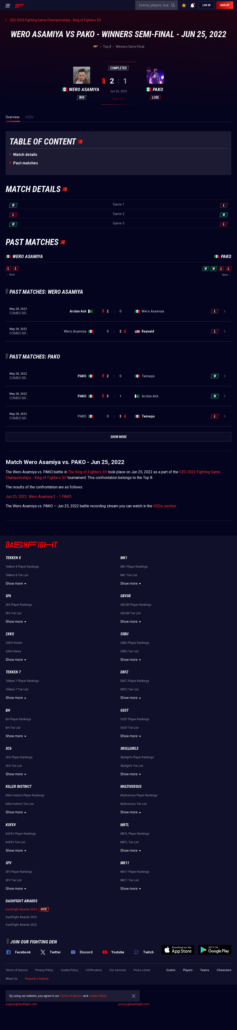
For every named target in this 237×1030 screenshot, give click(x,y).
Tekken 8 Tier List (17, 575)
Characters (224, 970)
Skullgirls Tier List (131, 765)
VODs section (164, 506)
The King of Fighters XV (87, 472)
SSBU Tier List (129, 651)
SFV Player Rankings (19, 871)
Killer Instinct (18, 786)
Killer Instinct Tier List (20, 804)
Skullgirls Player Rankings (137, 757)
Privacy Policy (44, 970)
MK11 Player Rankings (134, 871)
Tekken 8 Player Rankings (22, 566)
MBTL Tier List (129, 842)
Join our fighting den (33, 942)
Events (170, 970)
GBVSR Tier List (130, 613)
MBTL (124, 825)
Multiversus (130, 786)
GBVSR (125, 596)
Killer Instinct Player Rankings (25, 795)
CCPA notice (94, 970)
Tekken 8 (13, 558)
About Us (11, 978)
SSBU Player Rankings (134, 642)
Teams (204, 970)
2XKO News (13, 651)
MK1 (123, 558)
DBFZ (124, 672)
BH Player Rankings (18, 719)
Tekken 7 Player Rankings (22, 681)
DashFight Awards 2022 (21, 924)
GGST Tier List (129, 727)
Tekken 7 (13, 672)
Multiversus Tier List (133, 804)
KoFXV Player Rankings (21, 833)
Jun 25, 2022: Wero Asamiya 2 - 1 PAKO (39, 496)
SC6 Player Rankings (19, 757)
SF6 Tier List (13, 613)
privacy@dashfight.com (133, 1004)
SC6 (9, 748)
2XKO (10, 634)
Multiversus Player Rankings (138, 795)
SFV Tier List (14, 880)
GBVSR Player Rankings (135, 604)
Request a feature (37, 978)
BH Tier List (13, 727)
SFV (8, 863)
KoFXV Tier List (15, 842)
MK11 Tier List (129, 880)
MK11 (124, 863)
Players (188, 970)
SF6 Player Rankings (19, 604)
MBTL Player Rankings (134, 833)
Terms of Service (17, 970)
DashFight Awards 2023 (21, 917)
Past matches (25, 163)
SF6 (8, 596)
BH (8, 710)
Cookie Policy (69, 970)
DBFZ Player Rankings (134, 681)
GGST (124, 710)
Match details (25, 154)
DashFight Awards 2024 (21, 909)
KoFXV (11, 825)
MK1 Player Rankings (134, 566)
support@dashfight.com (21, 1004)
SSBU (124, 634)
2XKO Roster (14, 642)
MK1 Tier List (128, 575)
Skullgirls (129, 748)
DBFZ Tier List (129, 689)
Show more (17, 583)
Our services (117, 970)
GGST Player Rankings (134, 719)
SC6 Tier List (14, 765)
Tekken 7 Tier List (17, 689)
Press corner (142, 970)
